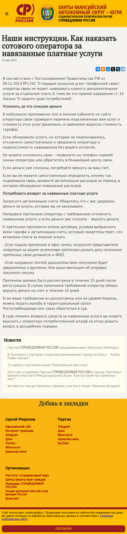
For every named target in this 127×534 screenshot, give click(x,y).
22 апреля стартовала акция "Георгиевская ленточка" (46, 365)
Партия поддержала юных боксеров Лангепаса (61, 348)
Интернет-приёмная (19, 430)
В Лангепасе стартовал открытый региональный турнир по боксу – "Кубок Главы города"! (62, 356)
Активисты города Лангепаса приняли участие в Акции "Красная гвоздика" (62, 386)
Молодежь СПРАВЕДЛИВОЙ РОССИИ (24, 485)
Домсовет (12, 498)
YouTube (63, 443)
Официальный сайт (18, 426)
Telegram (11, 435)
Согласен (63, 528)
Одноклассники (15, 451)
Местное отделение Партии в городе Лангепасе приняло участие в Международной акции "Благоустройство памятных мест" (62, 375)
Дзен (8, 439)
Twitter (10, 443)
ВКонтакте (12, 447)
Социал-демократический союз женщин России (26, 492)
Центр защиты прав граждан (25, 479)
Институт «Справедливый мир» (27, 475)
